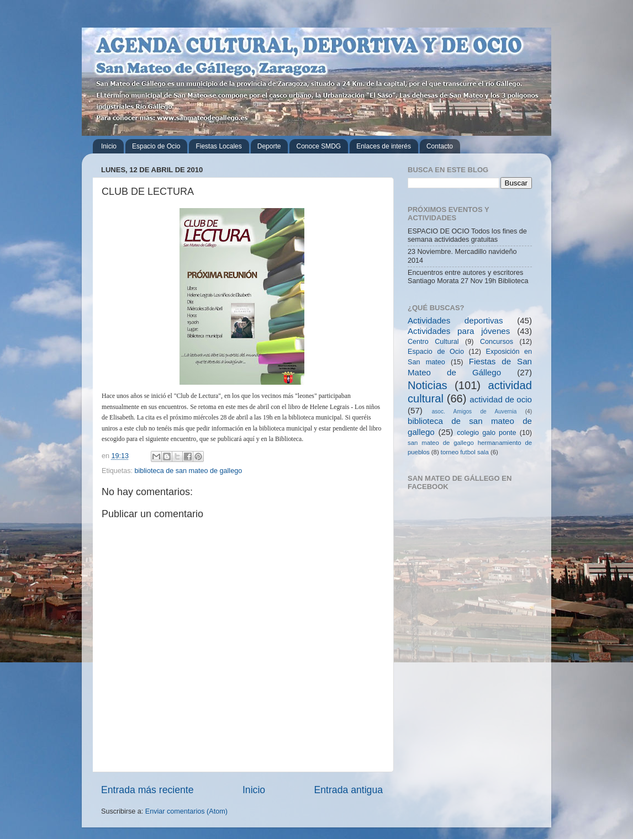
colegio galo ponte (486, 433)
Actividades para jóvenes (459, 331)
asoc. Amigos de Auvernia (474, 411)
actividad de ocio (501, 399)
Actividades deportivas (455, 320)
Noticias (427, 385)
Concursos (496, 342)
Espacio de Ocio (156, 146)
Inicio (109, 146)
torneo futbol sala (465, 452)
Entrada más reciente (147, 789)
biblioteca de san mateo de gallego (188, 471)
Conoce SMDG (318, 146)
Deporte (269, 146)
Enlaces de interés (383, 146)
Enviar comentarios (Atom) (186, 811)
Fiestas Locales (218, 146)
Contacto (439, 146)
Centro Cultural (433, 342)
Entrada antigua (348, 789)
